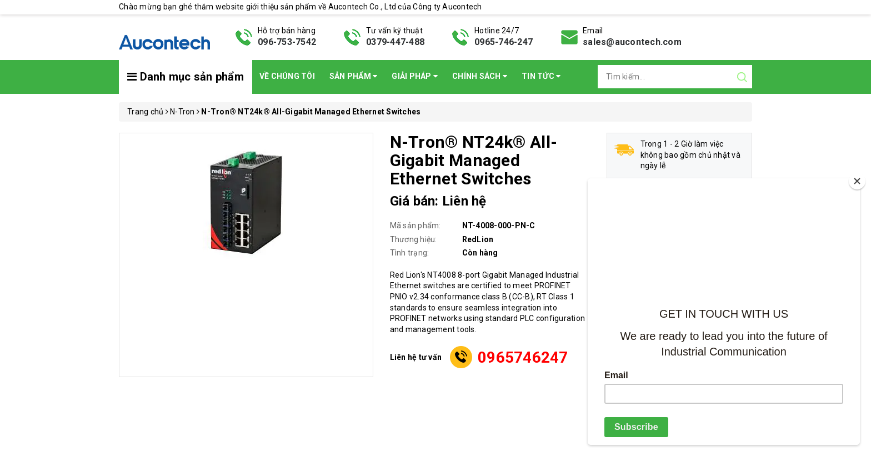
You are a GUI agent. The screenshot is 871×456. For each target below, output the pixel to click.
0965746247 (523, 357)
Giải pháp (415, 76)
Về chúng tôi (287, 76)
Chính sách (479, 76)
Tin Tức (541, 76)
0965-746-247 (503, 42)
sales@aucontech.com (632, 42)
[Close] (857, 181)
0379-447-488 (395, 42)
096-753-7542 (287, 42)
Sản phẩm (353, 76)
